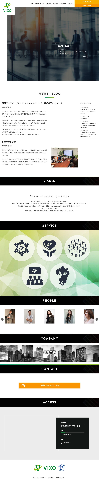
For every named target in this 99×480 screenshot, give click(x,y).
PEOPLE (55, 3)
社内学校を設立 (84, 118)
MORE (85, 56)
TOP (32, 3)
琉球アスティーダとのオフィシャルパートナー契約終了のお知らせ (87, 111)
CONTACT (71, 3)
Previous (2, 322)
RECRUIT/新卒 (87, 2)
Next (96, 322)
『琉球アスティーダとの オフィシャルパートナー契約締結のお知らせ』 (88, 125)
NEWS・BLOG (39, 3)
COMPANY (63, 3)
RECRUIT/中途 (87, 5)
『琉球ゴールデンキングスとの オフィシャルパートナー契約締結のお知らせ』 (88, 134)
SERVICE (48, 3)
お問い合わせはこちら (49, 400)
